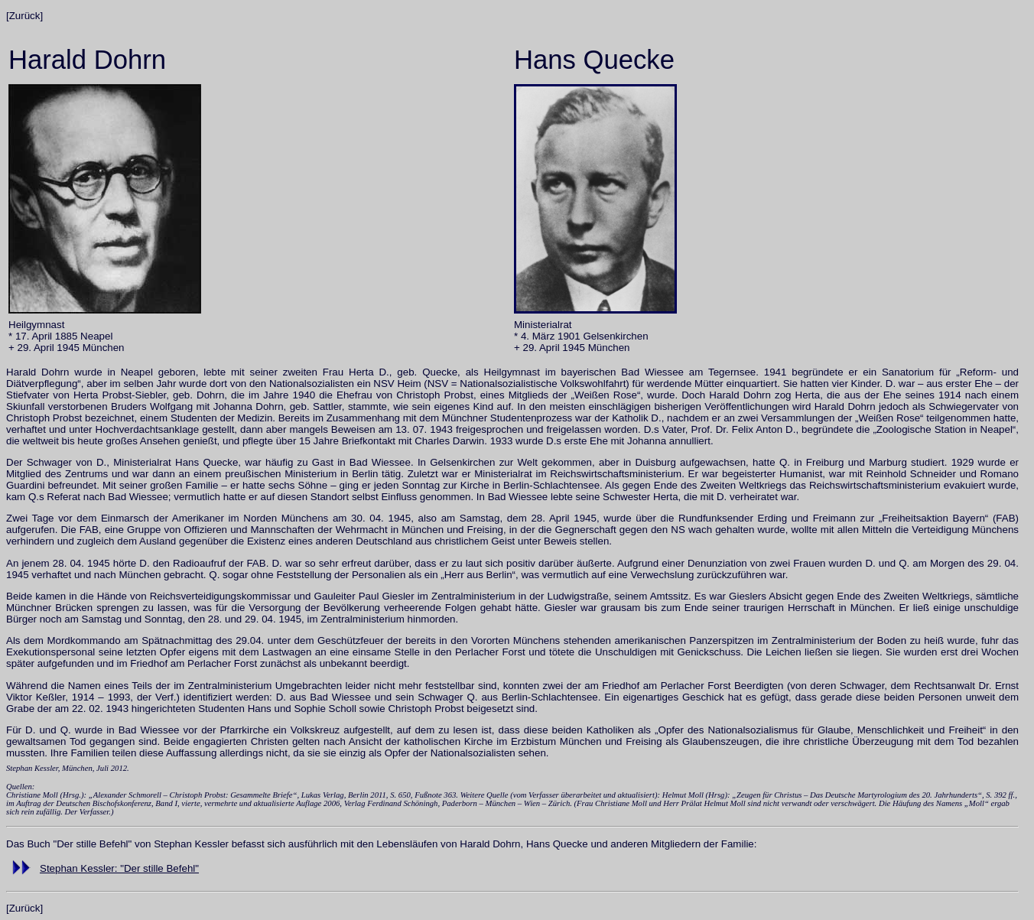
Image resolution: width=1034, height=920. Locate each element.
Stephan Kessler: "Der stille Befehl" (119, 868)
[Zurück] (24, 15)
